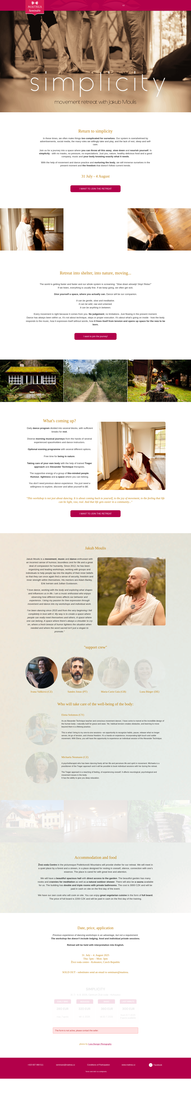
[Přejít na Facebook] (155, 1081)
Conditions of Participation (98, 1081)
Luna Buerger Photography (100, 1060)
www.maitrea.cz (128, 1081)
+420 (30, 1081)
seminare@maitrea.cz (65, 1081)
